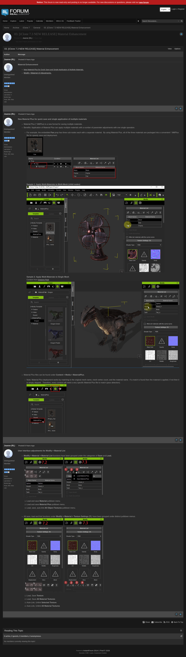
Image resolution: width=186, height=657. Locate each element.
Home (5, 21)
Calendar (39, 21)
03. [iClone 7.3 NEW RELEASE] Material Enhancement (67, 28)
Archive (16, 28)
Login (174, 9)
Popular (30, 21)
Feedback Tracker (73, 21)
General (36, 28)
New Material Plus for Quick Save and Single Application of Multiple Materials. (54, 70)
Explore (13, 21)
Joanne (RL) (27, 38)
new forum (144, 2)
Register (181, 9)
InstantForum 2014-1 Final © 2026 (96, 651)
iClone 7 (26, 28)
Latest (22, 21)
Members (50, 21)
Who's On (60, 21)
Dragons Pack (43, 280)
